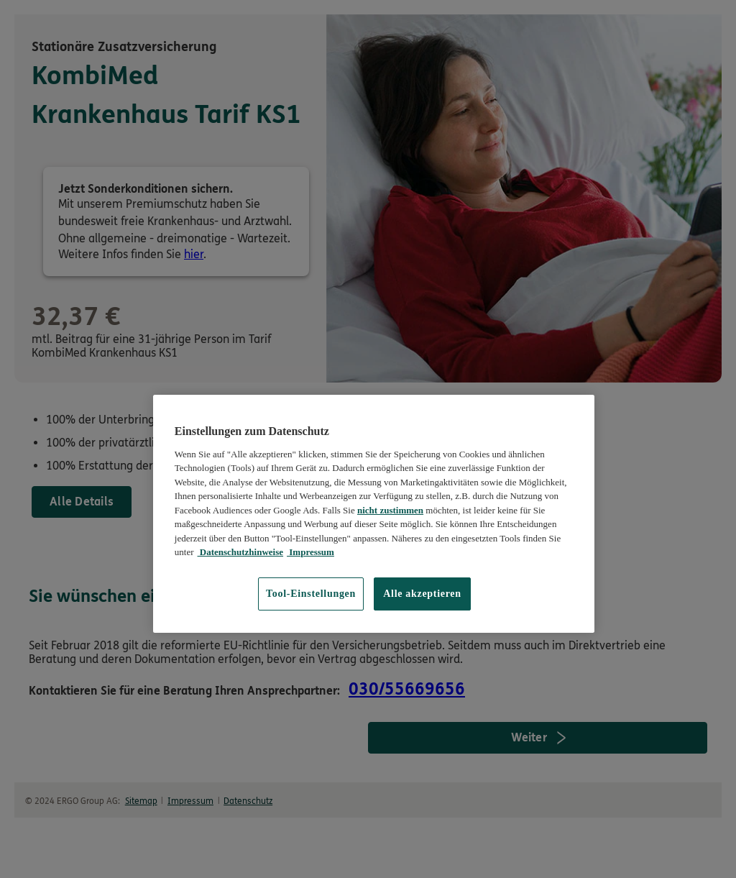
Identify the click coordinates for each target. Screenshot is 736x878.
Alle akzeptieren (422, 593)
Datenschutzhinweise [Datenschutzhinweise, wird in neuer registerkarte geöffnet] (241, 552)
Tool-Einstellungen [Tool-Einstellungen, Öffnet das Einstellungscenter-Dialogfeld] (311, 593)
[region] (373, 514)
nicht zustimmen (390, 510)
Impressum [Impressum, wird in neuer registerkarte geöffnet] (310, 552)
